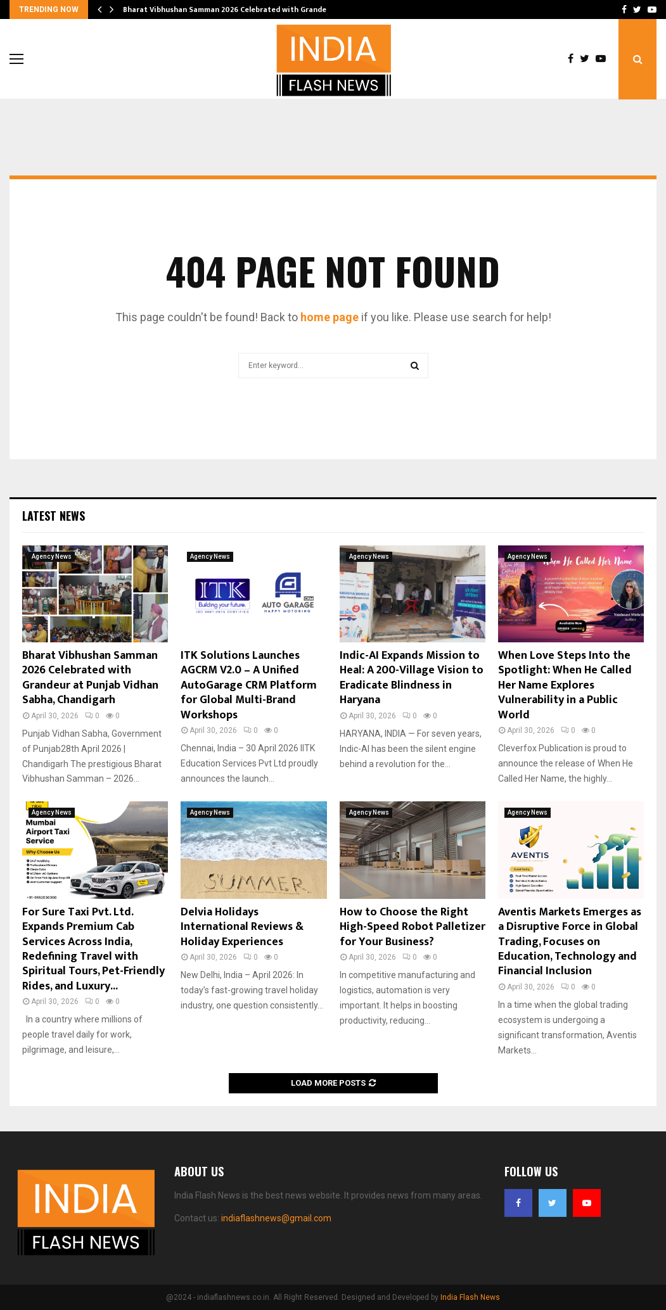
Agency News (52, 556)
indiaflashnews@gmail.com (276, 1218)
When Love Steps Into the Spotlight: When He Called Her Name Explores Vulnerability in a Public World (565, 685)
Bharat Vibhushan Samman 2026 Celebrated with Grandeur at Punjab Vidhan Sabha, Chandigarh (90, 677)
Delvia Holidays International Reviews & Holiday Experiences (242, 927)
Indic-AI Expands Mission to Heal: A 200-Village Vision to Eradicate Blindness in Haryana (411, 677)
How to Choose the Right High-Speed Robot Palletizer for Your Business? (412, 927)
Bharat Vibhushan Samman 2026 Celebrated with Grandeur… (231, 9)
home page (329, 317)
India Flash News (470, 1297)
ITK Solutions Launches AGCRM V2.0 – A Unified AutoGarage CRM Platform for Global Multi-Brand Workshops (249, 685)
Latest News (53, 515)
